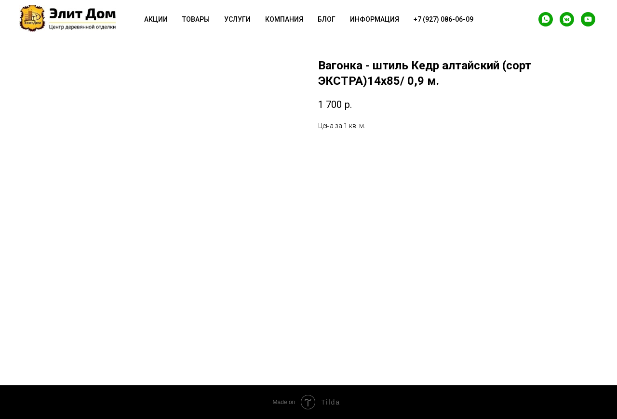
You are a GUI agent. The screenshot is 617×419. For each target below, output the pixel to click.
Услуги (237, 19)
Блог (326, 19)
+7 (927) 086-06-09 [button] (443, 19)
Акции (156, 19)
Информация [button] (374, 19)
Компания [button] (284, 19)
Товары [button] (196, 19)
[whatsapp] (545, 19)
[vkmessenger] (567, 19)
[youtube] (588, 19)
